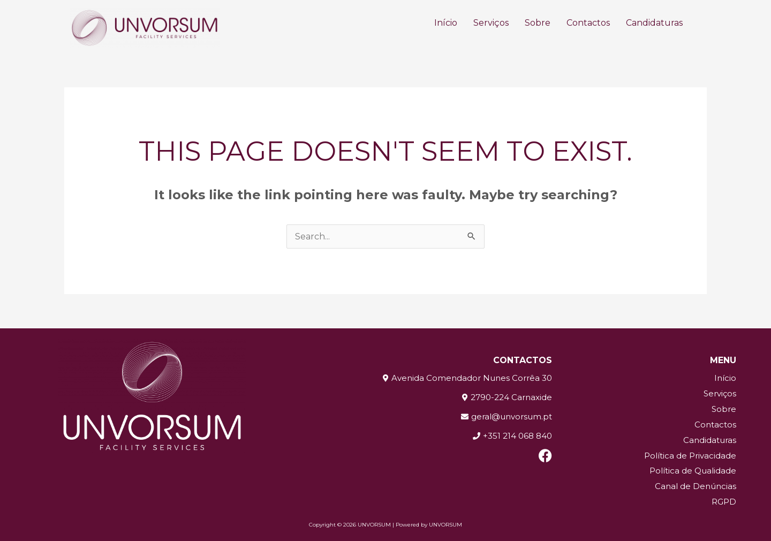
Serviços (491, 23)
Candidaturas (654, 23)
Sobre (537, 23)
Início (445, 23)
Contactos (588, 23)
